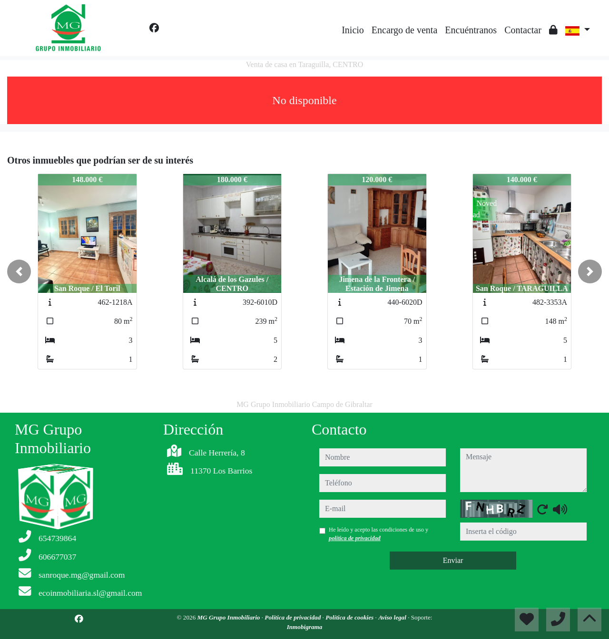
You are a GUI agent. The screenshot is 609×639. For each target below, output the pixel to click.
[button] (19, 271)
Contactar (522, 30)
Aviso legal (393, 617)
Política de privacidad (293, 617)
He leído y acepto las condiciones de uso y (378, 534)
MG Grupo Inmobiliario (229, 617)
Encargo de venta (404, 30)
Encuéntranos (471, 30)
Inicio (353, 30)
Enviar (453, 560)
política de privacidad (355, 538)
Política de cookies (350, 617)
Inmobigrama (305, 626)
